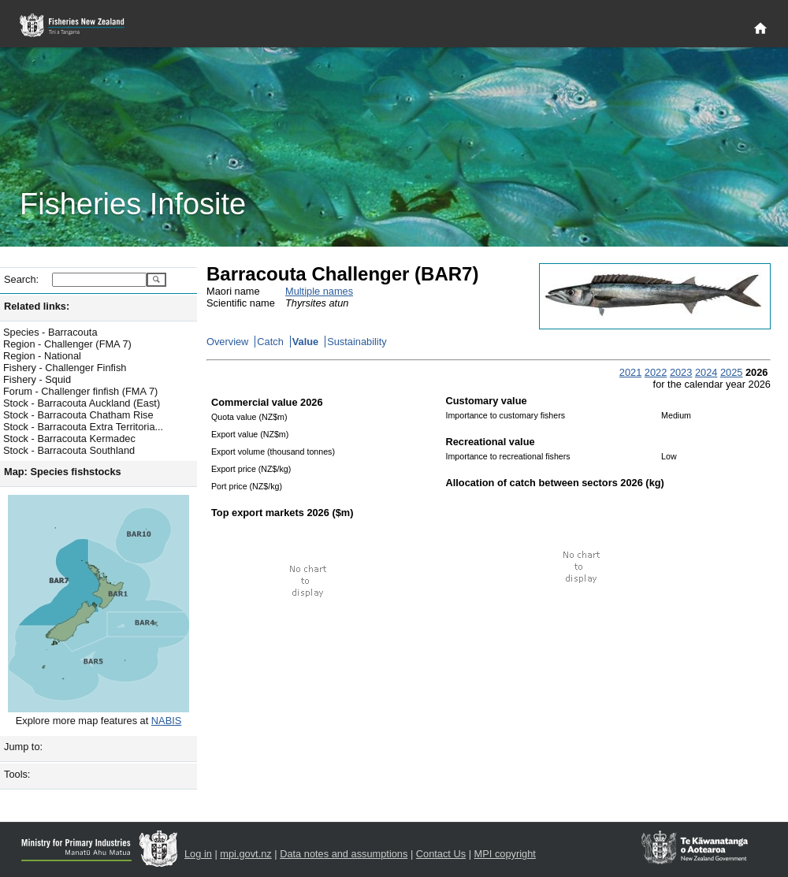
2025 (731, 372)
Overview (227, 341)
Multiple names (319, 291)
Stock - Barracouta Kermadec (69, 438)
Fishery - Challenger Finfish (64, 367)
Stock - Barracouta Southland (69, 450)
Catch (270, 341)
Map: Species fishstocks (62, 472)
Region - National (42, 356)
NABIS (166, 720)
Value (305, 341)
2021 (630, 372)
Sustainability (356, 341)
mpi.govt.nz (245, 854)
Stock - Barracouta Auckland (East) (81, 403)
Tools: (17, 774)
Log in (198, 854)
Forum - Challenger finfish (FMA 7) (80, 391)
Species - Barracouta (50, 332)
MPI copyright (505, 854)
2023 (681, 372)
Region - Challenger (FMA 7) (67, 344)
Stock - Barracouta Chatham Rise (78, 415)
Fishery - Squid (37, 379)
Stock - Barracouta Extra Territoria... (83, 427)
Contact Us (441, 854)
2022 (656, 372)
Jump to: (23, 747)
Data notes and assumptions (343, 854)
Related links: (36, 306)
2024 (706, 372)
